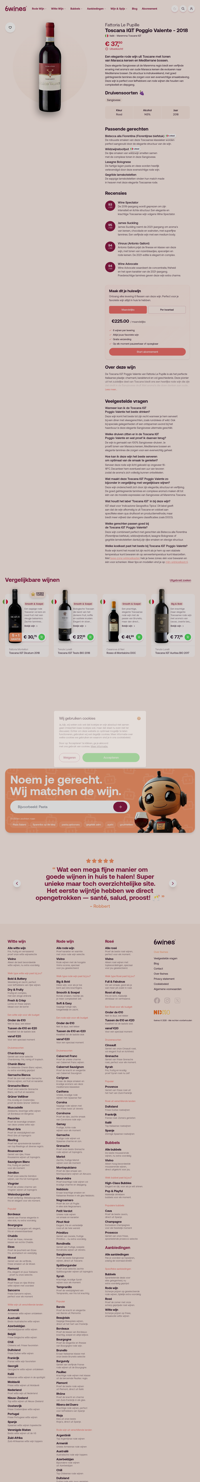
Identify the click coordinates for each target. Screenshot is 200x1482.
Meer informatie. (99, 748)
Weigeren (69, 759)
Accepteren (111, 759)
